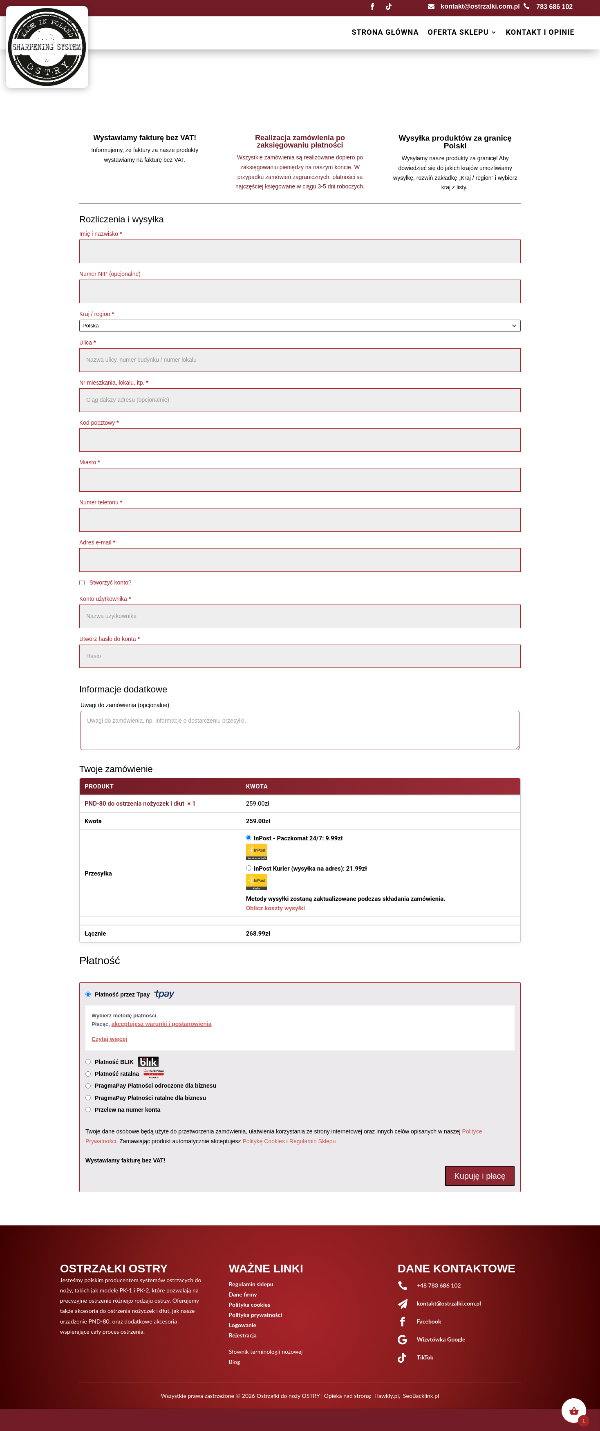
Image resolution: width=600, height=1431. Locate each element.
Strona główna (385, 32)
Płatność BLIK (127, 1062)
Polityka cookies (249, 1304)
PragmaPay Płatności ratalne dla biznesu (151, 1098)
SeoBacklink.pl (421, 1395)
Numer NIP (110, 274)
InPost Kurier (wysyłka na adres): (310, 868)
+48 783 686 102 (439, 1285)
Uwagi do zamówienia (125, 705)
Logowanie (242, 1324)
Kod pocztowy (99, 422)
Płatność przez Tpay (135, 994)
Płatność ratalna (129, 1073)
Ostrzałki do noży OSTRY (288, 1395)
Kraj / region (96, 314)
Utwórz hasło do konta (109, 639)
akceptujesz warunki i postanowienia (161, 1024)
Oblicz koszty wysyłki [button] (275, 908)
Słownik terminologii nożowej (266, 1351)
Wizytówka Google (441, 1339)
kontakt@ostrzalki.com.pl (480, 6)
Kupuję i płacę (480, 1175)
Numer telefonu (100, 502)
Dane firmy (243, 1294)
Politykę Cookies (263, 1141)
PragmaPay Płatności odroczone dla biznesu (156, 1085)
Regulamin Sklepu (312, 1141)
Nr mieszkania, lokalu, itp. (113, 382)
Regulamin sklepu (251, 1284)
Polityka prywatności (255, 1314)
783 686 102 (554, 6)
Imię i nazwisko (100, 234)
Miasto (89, 462)
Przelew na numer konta (127, 1109)
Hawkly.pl (386, 1395)
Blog (234, 1361)
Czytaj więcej (109, 1039)
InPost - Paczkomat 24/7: (298, 838)
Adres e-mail (97, 542)
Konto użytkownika (105, 599)
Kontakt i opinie (540, 32)
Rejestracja (243, 1335)
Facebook (429, 1321)
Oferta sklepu (458, 32)
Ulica (87, 342)
